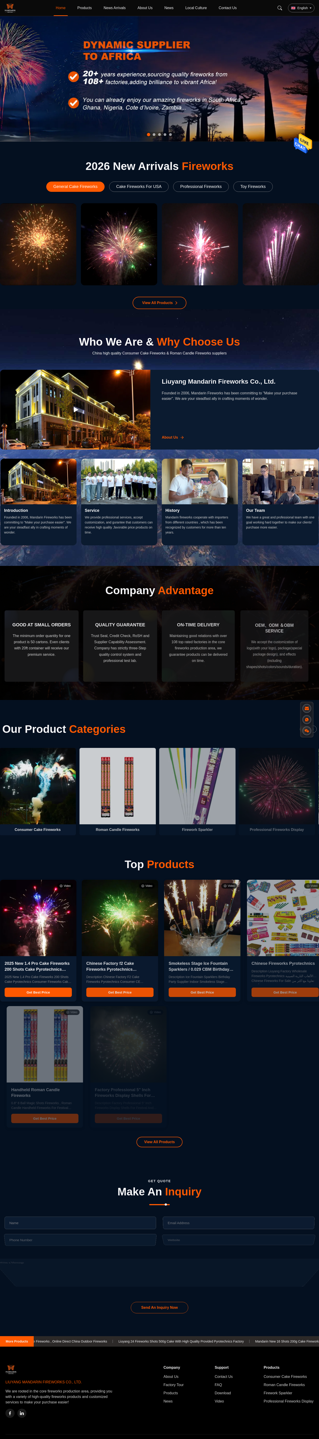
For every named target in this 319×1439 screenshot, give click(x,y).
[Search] (279, 8)
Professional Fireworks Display (289, 1401)
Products (84, 8)
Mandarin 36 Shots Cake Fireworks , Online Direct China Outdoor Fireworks (64, 1341)
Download (223, 1393)
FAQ (218, 1385)
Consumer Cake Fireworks (285, 1377)
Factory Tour (174, 1385)
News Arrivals (115, 8)
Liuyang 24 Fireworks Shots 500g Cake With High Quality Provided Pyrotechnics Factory (191, 1341)
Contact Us (228, 8)
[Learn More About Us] (173, 437)
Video (219, 1401)
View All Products (157, 303)
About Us (145, 8)
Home (61, 8)
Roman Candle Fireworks (284, 1385)
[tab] (148, 134)
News (168, 8)
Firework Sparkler (278, 1393)
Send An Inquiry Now (159, 1307)
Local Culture (196, 8)
